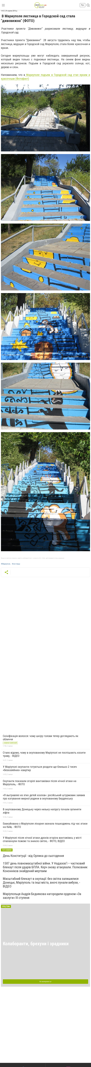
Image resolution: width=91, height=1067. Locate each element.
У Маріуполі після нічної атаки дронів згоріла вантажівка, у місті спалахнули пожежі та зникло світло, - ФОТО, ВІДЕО (42, 839)
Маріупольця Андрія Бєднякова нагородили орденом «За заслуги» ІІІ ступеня (42, 896)
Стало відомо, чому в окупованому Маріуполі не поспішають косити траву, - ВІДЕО (44, 754)
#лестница (16, 564)
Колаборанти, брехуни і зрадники (36, 943)
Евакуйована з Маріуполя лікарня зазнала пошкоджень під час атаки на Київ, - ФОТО (45, 825)
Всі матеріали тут (45, 982)
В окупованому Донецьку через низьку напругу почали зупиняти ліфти (42, 811)
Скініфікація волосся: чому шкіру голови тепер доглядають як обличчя (40, 737)
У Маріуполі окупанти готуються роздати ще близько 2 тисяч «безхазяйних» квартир (40, 768)
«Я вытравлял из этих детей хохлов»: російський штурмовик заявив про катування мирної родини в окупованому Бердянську (44, 797)
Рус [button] (82, 5)
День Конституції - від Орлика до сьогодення (33, 856)
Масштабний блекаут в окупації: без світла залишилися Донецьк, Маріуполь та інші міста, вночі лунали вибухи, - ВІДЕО (41, 882)
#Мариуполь (5, 564)
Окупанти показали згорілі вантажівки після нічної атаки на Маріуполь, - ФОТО (39, 782)
